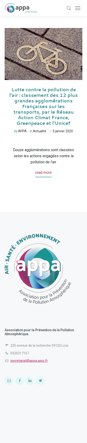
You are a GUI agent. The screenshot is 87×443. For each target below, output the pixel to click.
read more (43, 172)
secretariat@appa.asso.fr (29, 361)
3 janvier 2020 (62, 131)
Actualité (39, 131)
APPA (22, 131)
